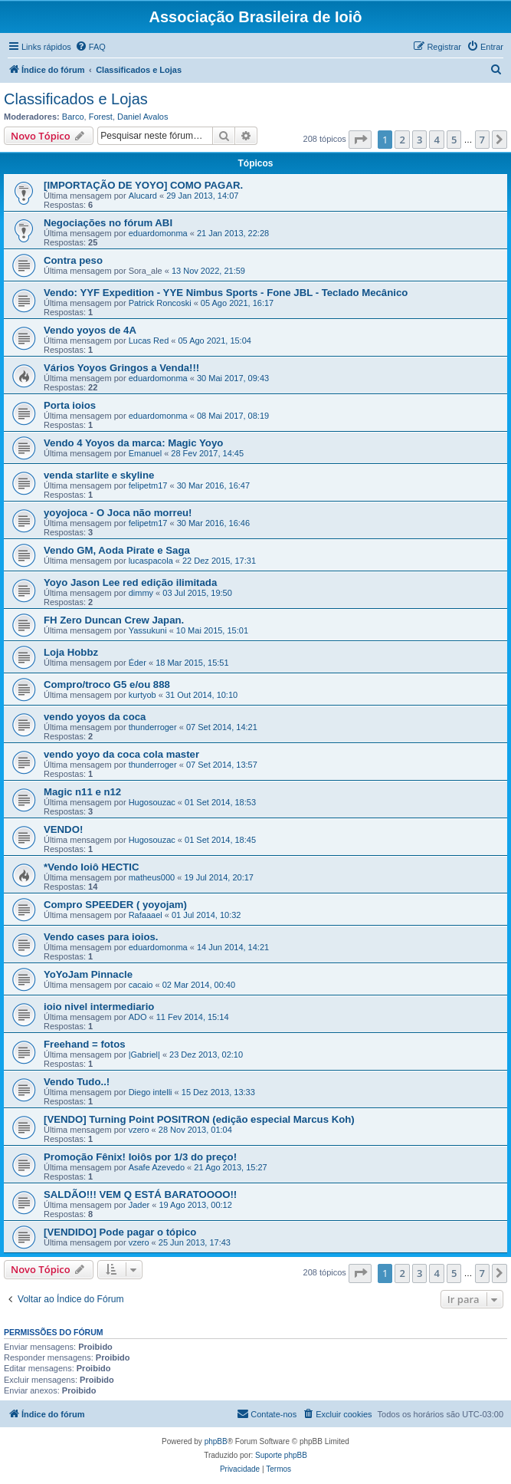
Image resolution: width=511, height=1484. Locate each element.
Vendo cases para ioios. (101, 937)
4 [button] (436, 139)
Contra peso (73, 260)
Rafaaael (145, 915)
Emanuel (145, 453)
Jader (139, 1204)
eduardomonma (158, 233)
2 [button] (402, 139)
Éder (137, 662)
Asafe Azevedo (157, 1167)
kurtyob (142, 694)
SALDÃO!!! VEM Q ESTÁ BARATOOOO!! (140, 1194)
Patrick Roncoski (160, 303)
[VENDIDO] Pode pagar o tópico (120, 1232)
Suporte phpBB (281, 1455)
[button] (360, 139)
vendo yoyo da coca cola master (121, 754)
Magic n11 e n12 (82, 792)
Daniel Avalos (142, 116)
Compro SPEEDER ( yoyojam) (115, 904)
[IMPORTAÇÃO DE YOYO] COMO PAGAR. (143, 185)
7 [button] (482, 139)
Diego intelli (150, 1092)
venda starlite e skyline (99, 475)
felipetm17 (148, 485)
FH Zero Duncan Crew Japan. (114, 620)
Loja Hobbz (71, 652)
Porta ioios (70, 405)
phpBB (216, 1441)
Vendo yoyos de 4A (90, 330)
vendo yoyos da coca (95, 716)
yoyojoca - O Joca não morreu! (118, 512)
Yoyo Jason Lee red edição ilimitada (130, 582)
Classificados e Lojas (76, 98)
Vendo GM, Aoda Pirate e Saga (117, 550)
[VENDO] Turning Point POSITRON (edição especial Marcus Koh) (199, 1119)
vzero (139, 1129)
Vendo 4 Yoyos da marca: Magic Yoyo (133, 443)
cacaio (141, 984)
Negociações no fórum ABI (108, 223)
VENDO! (63, 829)
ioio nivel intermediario (99, 1006)
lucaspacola (151, 560)
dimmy (141, 592)
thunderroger (153, 727)
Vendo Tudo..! (77, 1081)
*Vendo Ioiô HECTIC (91, 867)
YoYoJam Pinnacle (88, 974)
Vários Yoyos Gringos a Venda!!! (121, 367)
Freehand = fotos (85, 1044)
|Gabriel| (144, 1054)
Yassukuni (148, 630)
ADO (138, 1017)
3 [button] (419, 139)
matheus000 (152, 877)
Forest (101, 116)
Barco (73, 116)
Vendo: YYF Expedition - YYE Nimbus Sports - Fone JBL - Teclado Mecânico (226, 292)
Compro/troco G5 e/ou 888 (107, 684)
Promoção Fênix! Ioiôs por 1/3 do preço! (140, 1157)
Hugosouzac (152, 802)
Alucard (143, 195)
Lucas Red (149, 340)
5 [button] (454, 139)
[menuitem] (90, 47)
